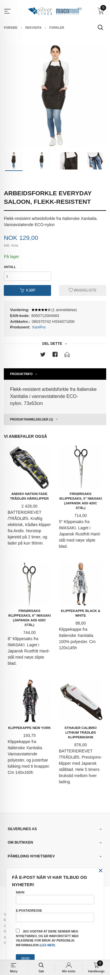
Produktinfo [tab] (21, 374)
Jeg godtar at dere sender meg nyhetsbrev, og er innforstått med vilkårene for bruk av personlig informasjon (47, 938)
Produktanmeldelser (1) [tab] (31, 419)
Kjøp (27, 290)
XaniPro (39, 327)
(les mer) (47, 945)
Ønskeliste (83, 290)
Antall (10, 267)
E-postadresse (55, 915)
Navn (55, 897)
